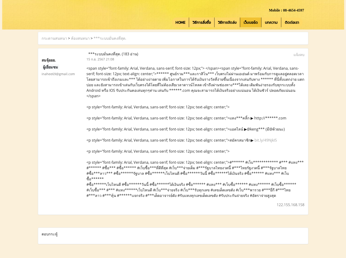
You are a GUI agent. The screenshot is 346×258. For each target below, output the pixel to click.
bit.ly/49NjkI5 (265, 140)
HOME (180, 22)
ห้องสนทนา (80, 38)
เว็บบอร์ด (251, 22)
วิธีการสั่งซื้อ (202, 22)
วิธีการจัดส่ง (227, 22)
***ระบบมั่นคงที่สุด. (110, 38)
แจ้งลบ (299, 54)
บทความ (271, 22)
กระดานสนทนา (54, 38)
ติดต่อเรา (292, 22)
